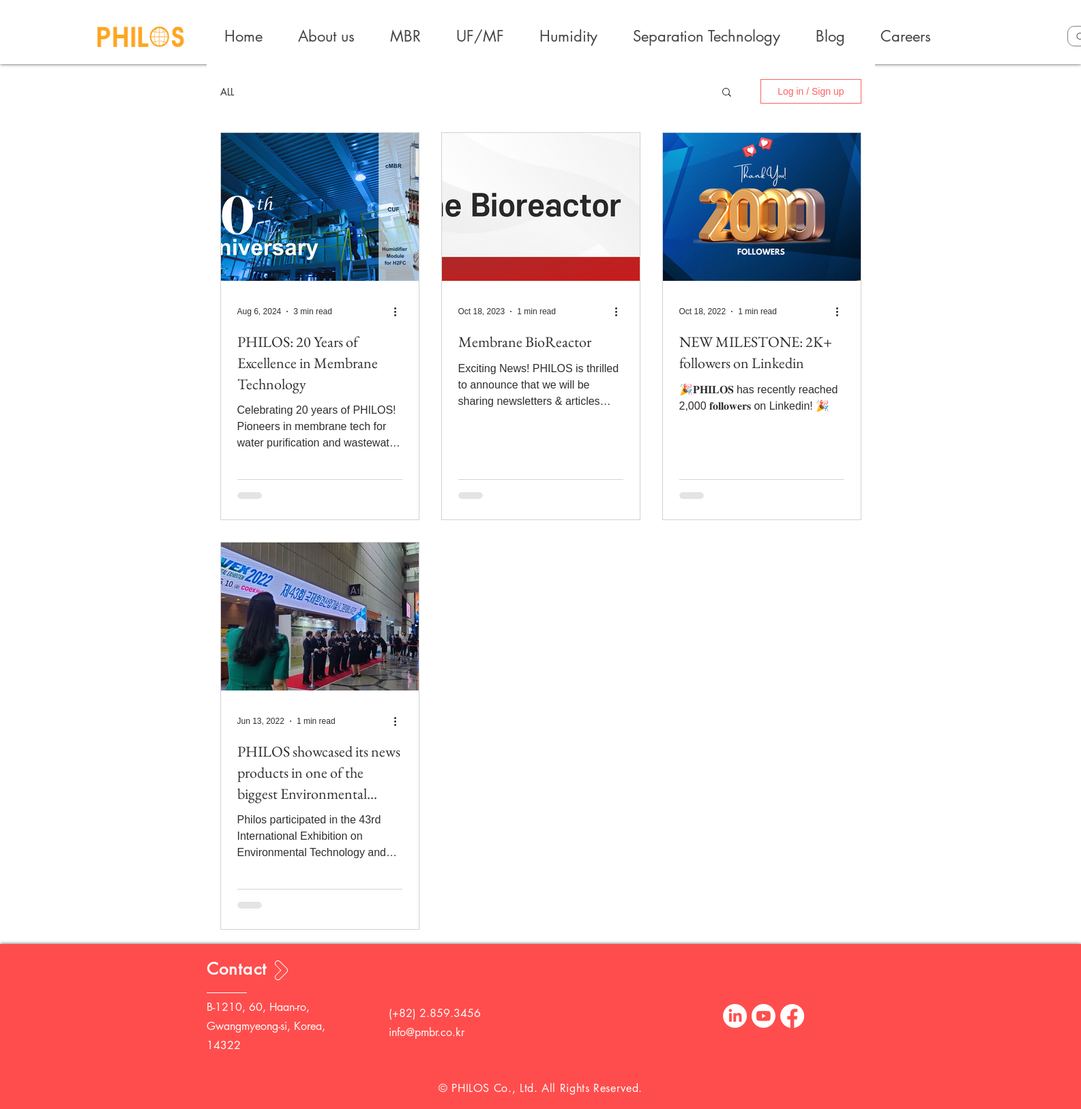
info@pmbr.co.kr (426, 1032)
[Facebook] (792, 1016)
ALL (227, 91)
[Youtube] (763, 1016)
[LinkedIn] (735, 1016)
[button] (726, 93)
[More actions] (400, 311)
